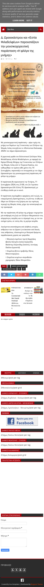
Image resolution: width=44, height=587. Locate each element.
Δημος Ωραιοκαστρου (19, 266)
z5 (24, 269)
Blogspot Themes (37, 584)
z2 (19, 269)
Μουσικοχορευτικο (9, 269)
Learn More (18, 20)
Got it (29, 20)
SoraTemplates (14, 584)
